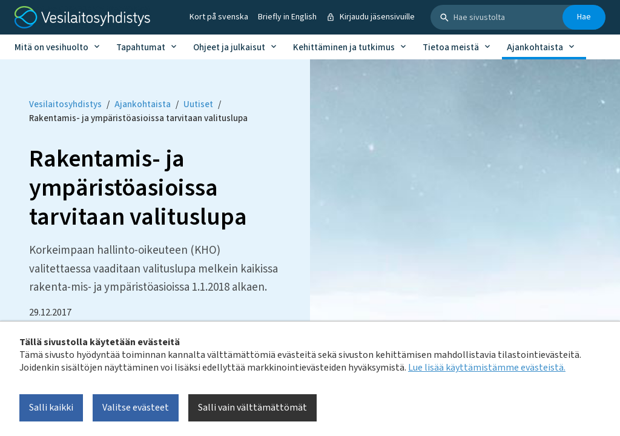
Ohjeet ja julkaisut (229, 47)
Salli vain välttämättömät (252, 407)
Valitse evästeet (135, 407)
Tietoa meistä (451, 47)
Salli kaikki (51, 407)
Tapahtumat (140, 47)
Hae (584, 17)
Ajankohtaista (535, 47)
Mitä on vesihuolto (51, 47)
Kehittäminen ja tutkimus (344, 47)
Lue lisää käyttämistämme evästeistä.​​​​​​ (487, 367)
